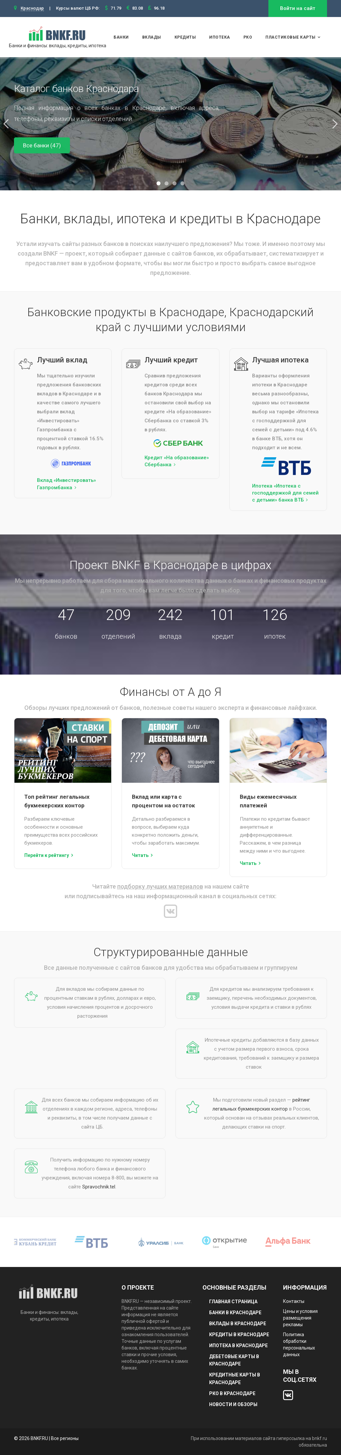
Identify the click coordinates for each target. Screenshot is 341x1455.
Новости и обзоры (233, 1404)
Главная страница (233, 1301)
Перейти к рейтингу (46, 855)
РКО (247, 37)
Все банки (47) (42, 145)
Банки (121, 37)
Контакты (293, 1301)
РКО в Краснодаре (232, 1393)
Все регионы (65, 1438)
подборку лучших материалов (160, 886)
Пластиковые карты (290, 37)
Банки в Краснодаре (235, 1312)
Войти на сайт (297, 8)
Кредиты (185, 37)
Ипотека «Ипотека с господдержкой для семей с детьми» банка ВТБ (285, 493)
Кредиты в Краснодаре (239, 1334)
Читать (140, 855)
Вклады (151, 37)
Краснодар (32, 8)
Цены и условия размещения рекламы (300, 1318)
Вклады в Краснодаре (237, 1323)
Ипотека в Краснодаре (238, 1345)
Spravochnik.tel (98, 1187)
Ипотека (219, 37)
